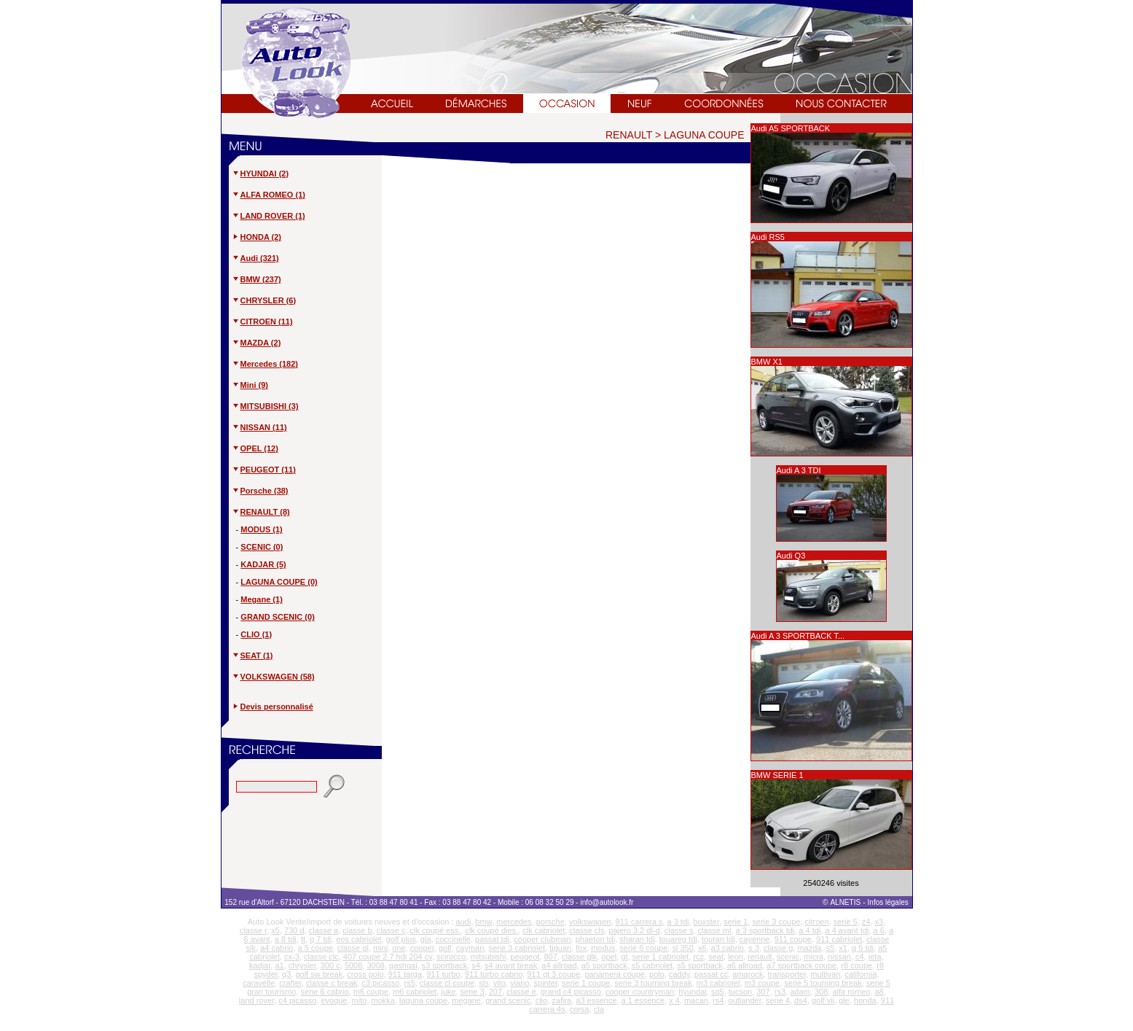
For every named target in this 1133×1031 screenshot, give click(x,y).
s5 (830, 948)
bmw (484, 921)
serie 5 (846, 921)
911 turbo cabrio (494, 974)
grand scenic (507, 1000)
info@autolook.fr (606, 902)
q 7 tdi (321, 939)
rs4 (718, 1000)
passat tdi (492, 939)
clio (542, 1000)
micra (813, 956)
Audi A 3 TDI (799, 470)
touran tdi (718, 939)
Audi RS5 (768, 237)
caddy (679, 974)
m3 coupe (762, 983)
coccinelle (453, 939)
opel (608, 956)
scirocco (451, 956)
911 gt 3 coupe (553, 974)
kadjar (259, 965)
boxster (706, 921)
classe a (323, 930)
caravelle (259, 983)
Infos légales (889, 902)
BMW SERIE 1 (777, 775)
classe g (778, 948)
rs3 (780, 991)
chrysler (302, 965)
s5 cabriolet (652, 965)
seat (716, 956)
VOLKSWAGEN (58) (273, 676)
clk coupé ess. (435, 930)
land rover (256, 1000)
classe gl (353, 948)
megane (466, 1000)
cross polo (365, 974)
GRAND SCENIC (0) (277, 616)
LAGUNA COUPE (704, 135)
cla (599, 1009)
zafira (561, 1000)
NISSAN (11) (259, 427)
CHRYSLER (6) (264, 300)
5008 (353, 965)
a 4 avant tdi (847, 930)
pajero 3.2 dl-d (633, 930)
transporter (787, 974)
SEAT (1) (252, 655)
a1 (279, 965)
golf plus (401, 939)
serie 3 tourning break (652, 983)
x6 (702, 948)
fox (581, 948)
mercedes (513, 921)
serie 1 (736, 921)
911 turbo (443, 974)
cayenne (755, 939)
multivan (825, 974)
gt (624, 956)
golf (445, 948)
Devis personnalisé (276, 706)
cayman (470, 948)
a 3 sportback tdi (765, 930)
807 (550, 956)
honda (865, 1000)
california (860, 974)
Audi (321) (255, 258)
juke (448, 991)
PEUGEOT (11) (264, 469)
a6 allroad (744, 965)
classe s (679, 930)
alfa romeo (851, 991)
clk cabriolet (543, 930)
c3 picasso (380, 983)
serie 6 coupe (643, 948)
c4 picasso (297, 1000)
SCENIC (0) (261, 546)
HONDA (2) (256, 237)
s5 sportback (699, 965)
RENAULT (628, 135)
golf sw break (318, 974)
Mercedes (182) (265, 363)
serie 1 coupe (586, 983)
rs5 (409, 983)
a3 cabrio (727, 948)
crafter (290, 983)
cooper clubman (542, 939)
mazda (809, 948)
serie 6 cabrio (325, 991)
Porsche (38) (260, 490)
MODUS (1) (261, 529)
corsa (579, 1009)
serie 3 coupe (776, 921)
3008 (375, 965)
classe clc (321, 956)
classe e (521, 991)
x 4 (674, 1000)
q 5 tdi (863, 948)
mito (359, 1000)
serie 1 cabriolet (660, 956)
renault (760, 956)
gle (844, 1000)
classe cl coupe (447, 983)
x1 (843, 948)
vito (499, 983)
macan (696, 1000)
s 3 (753, 948)
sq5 (717, 991)
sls (483, 983)
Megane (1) (261, 599)
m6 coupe (370, 991)
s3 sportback (444, 965)
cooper (422, 948)
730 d (294, 930)
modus (603, 948)
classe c (391, 930)
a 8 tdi (286, 939)
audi (463, 921)
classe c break (331, 983)
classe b (357, 930)
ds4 (800, 1000)
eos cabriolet (358, 939)
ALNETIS (845, 902)
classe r (253, 930)
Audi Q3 (791, 555)
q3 (286, 974)
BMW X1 (767, 361)
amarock (747, 974)
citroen (817, 921)
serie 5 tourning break (822, 983)
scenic (788, 956)
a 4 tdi (809, 930)
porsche (550, 921)
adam (800, 991)
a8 (879, 991)
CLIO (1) (256, 634)
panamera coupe (614, 974)
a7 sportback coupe (801, 965)
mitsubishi (488, 956)
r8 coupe (856, 965)
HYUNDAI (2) (260, 173)
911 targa (405, 974)
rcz (698, 956)
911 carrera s (639, 921)
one (398, 948)
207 (495, 991)
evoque (334, 1000)
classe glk (579, 956)
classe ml (715, 930)
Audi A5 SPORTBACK (791, 128)
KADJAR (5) (263, 564)
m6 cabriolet (414, 991)
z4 (866, 921)
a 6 (879, 930)
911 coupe (793, 939)
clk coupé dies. (491, 930)
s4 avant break (511, 965)
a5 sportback (604, 965)
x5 (275, 930)
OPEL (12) (255, 448)
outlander (745, 1000)
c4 (859, 956)
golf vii (823, 1000)
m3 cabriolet (718, 983)
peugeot (525, 956)
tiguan (560, 948)
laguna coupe (423, 1000)
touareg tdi (678, 939)
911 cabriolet (839, 939)
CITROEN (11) (262, 321)
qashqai (403, 965)
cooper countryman (639, 991)
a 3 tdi (678, 921)
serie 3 (472, 991)
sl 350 (682, 948)
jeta (875, 956)
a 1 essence (643, 1000)
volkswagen (590, 921)
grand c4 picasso (571, 991)
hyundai (692, 991)
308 (821, 991)
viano (519, 983)
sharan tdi (636, 939)
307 (762, 991)
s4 (475, 965)
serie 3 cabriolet (516, 948)
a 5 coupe (315, 948)
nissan (839, 956)
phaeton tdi (595, 939)
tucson (740, 991)
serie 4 (778, 1000)
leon (735, 956)
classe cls (586, 930)
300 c (330, 965)
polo (656, 974)
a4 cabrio (276, 948)
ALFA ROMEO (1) (268, 194)
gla (425, 939)
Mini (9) (250, 385)
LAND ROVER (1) (268, 215)
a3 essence (596, 1000)
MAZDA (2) (256, 342)
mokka (383, 1000)
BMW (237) (256, 279)
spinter (545, 983)
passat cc (711, 974)
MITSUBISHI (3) (265, 406)
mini (380, 948)
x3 (879, 921)
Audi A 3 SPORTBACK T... (798, 635)
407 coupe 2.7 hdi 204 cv (387, 956)
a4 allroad (558, 965)
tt (303, 939)
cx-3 (291, 956)
